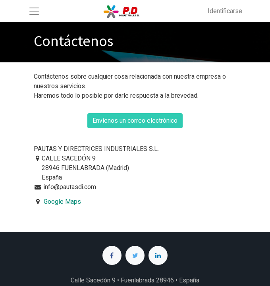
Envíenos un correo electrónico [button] (135, 121)
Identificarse (225, 11)
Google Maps (62, 202)
